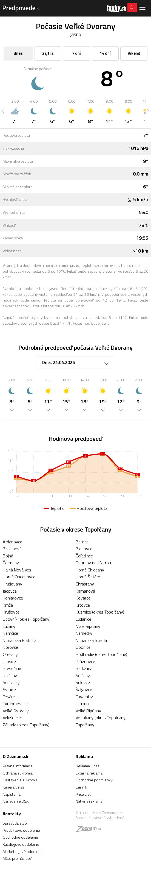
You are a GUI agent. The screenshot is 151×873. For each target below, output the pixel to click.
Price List (83, 794)
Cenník (81, 787)
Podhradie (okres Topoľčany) (101, 654)
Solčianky (11, 682)
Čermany (11, 562)
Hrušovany (12, 584)
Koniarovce (13, 598)
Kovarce (83, 598)
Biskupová (12, 548)
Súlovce (83, 682)
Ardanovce (12, 541)
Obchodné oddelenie (20, 837)
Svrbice (9, 689)
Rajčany (10, 675)
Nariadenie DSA (16, 801)
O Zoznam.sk (15, 756)
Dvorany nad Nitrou (93, 562)
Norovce (10, 647)
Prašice (9, 661)
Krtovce (83, 605)
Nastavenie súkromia (20, 780)
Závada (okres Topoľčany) (26, 724)
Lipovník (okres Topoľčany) (26, 619)
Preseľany (12, 668)
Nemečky (84, 633)
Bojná (8, 555)
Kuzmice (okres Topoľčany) (100, 612)
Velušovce (12, 717)
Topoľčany (85, 724)
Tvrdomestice (15, 703)
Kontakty (12, 813)
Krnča (8, 605)
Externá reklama (89, 773)
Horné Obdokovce (19, 576)
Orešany (10, 654)
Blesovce (84, 548)
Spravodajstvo (15, 823)
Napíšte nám (13, 794)
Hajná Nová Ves (17, 570)
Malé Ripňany (88, 626)
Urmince (83, 703)
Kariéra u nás (13, 787)
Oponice (83, 647)
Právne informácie (18, 766)
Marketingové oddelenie (23, 851)
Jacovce (10, 591)
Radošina (84, 668)
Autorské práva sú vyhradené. (100, 817)
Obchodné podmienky (94, 780)
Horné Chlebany (90, 570)
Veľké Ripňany (88, 710)
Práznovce (85, 661)
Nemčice (10, 633)
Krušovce (11, 612)
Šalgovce (84, 689)
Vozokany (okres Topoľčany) (101, 717)
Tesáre (9, 696)
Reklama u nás (87, 766)
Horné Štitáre (88, 576)
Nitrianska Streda (91, 640)
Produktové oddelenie (21, 830)
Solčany (83, 675)
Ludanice (83, 619)
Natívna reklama (89, 801)
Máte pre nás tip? (17, 858)
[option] (14, 111)
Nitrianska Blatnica (19, 640)
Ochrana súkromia (18, 773)
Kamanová (85, 591)
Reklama (84, 756)
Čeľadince (84, 555)
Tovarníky (84, 696)
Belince (82, 541)
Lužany (9, 626)
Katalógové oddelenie (21, 844)
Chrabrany (85, 584)
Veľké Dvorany (16, 710)
